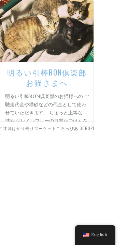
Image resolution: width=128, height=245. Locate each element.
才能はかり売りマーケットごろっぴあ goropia (50, 128)
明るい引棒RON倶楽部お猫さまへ (47, 77)
